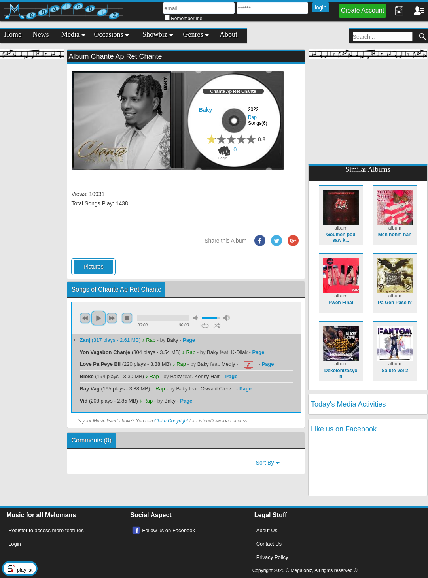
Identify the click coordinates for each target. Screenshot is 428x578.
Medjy (228, 364)
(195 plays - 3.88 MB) (115, 389)
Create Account (362, 10)
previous (85, 318)
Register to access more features (46, 530)
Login (14, 544)
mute (197, 318)
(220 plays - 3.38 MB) (126, 364)
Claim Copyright (171, 421)
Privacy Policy (272, 557)
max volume (226, 318)
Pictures (93, 267)
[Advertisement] (32, 181)
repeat (205, 325)
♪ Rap (148, 340)
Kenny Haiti (208, 376)
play (98, 318)
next (111, 318)
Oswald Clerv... (218, 389)
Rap (252, 117)
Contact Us (269, 544)
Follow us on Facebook (168, 530)
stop (127, 318)
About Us (266, 530)
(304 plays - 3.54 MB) (131, 352)
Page (189, 340)
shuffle (217, 325)
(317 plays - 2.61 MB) (111, 340)
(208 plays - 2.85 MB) (109, 401)
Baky (205, 110)
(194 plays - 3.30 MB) (112, 376)
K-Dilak (239, 352)
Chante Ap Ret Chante (233, 91)
